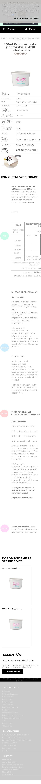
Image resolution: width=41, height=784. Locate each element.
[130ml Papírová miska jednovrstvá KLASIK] (11, 163)
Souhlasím (34, 18)
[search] (36, 23)
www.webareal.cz (29, 782)
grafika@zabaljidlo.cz (26, 312)
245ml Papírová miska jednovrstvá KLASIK (12, 568)
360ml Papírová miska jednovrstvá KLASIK (12, 609)
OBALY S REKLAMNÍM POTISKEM (18, 38)
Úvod (3, 38)
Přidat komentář (12, 671)
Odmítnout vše (21, 18)
